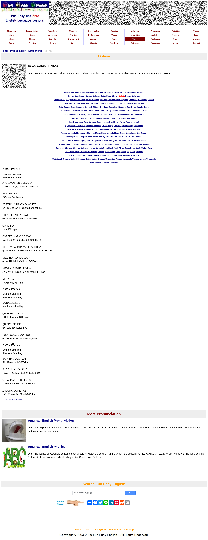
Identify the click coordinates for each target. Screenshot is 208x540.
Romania (136, 141)
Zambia (98, 163)
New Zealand (142, 133)
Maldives (95, 129)
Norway (102, 137)
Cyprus (67, 107)
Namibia (110, 133)
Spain (150, 148)
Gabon (144, 111)
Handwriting (135, 35)
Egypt (146, 107)
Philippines (96, 141)
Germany (82, 115)
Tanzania (139, 152)
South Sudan (141, 148)
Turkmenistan (119, 155)
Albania (78, 92)
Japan (99, 122)
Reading (114, 31)
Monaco (63, 133)
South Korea (130, 148)
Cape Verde (68, 103)
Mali (102, 129)
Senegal (118, 144)
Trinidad (95, 155)
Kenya (122, 122)
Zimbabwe (114, 163)
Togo (84, 155)
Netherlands (131, 133)
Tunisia (103, 155)
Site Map (129, 529)
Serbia (125, 144)
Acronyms (52, 35)
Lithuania (117, 126)
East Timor (131, 107)
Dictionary (134, 43)
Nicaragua (70, 137)
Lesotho (97, 126)
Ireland (134, 118)
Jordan (106, 122)
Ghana (89, 115)
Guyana (140, 115)
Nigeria (84, 137)
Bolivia (122, 96)
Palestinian (129, 137)
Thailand (72, 155)
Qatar (129, 141)
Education (93, 43)
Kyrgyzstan (70, 126)
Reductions (52, 31)
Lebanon (90, 126)
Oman (108, 137)
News (114, 39)
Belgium (96, 96)
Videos (196, 31)
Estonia (97, 111)
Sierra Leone (144, 144)
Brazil (56, 100)
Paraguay (82, 141)
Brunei (62, 100)
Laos (77, 126)
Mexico (131, 129)
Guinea (121, 115)
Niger (78, 137)
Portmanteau (93, 35)
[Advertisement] (104, 517)
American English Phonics (46, 446)
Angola (91, 92)
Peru (89, 141)
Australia (115, 92)
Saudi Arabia (109, 144)
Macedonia (138, 126)
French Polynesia (132, 111)
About (175, 43)
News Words (35, 51)
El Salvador (66, 111)
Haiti (73, 118)
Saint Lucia (71, 144)
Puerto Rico (121, 141)
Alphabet (155, 35)
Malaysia (87, 129)
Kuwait (136, 122)
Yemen (143, 159)
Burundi (103, 100)
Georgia (74, 115)
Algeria (85, 92)
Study (175, 39)
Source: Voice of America (12, 400)
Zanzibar (105, 163)
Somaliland (108, 148)
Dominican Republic (117, 107)
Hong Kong (89, 118)
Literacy (196, 39)
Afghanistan (69, 92)
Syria (118, 152)
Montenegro (81, 133)
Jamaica (92, 122)
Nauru (117, 133)
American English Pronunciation (51, 420)
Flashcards (155, 39)
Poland (105, 141)
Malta (106, 129)
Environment (73, 39)
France (122, 111)
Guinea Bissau (130, 115)
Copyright (101, 529)
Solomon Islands (88, 148)
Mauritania (114, 129)
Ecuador (140, 107)
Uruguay (101, 159)
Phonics (73, 35)
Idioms (12, 35)
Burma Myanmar (92, 100)
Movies (32, 39)
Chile (81, 103)
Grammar (73, 31)
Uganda (128, 155)
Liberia (104, 126)
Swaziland (92, 152)
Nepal (122, 133)
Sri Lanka (69, 152)
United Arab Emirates (61, 159)
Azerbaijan (131, 92)
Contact (196, 43)
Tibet (79, 155)
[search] (97, 492)
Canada (151, 100)
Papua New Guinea (70, 141)
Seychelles (133, 144)
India (111, 118)
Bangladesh (80, 96)
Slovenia (76, 148)
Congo (110, 103)
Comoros (103, 103)
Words (114, 35)
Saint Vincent (81, 144)
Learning (94, 39)
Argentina (99, 92)
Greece (96, 115)
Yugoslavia (151, 159)
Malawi (80, 129)
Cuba (61, 107)
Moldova (138, 129)
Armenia (107, 92)
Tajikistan (131, 152)
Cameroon (142, 100)
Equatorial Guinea (79, 111)
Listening (135, 31)
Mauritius (123, 129)
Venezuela (127, 159)
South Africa (118, 148)
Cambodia (133, 100)
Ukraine (136, 155)
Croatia (141, 103)
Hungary (98, 118)
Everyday (53, 39)
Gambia (67, 115)
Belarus (89, 96)
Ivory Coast (83, 122)
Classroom (11, 31)
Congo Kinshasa (120, 103)
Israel (71, 122)
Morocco (91, 133)
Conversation (93, 31)
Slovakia (68, 148)
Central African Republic (117, 100)
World (11, 43)
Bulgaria (69, 100)
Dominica (104, 107)
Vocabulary (155, 31)
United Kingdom (78, 159)
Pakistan (115, 137)
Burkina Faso (79, 100)
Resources (155, 43)
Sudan (76, 152)
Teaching (114, 43)
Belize (103, 96)
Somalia (99, 148)
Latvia (83, 126)
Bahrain (71, 96)
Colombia (94, 103)
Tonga (89, 155)
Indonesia (118, 118)
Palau (121, 137)
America (32, 43)
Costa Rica (132, 103)
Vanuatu (119, 159)
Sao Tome (99, 144)
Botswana (136, 96)
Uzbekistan (110, 159)
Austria (123, 92)
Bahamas (140, 92)
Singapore (60, 148)
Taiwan (123, 152)
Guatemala (112, 115)
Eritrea (90, 111)
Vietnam (135, 159)
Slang (32, 35)
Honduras (80, 118)
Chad (76, 103)
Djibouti (96, 107)
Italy (76, 122)
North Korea (93, 137)
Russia (143, 141)
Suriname (83, 152)
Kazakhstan (114, 122)
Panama (138, 137)
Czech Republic (77, 107)
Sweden (101, 152)
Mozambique (100, 133)
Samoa (91, 144)
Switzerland (110, 152)
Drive (73, 43)
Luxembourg (127, 126)
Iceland (106, 118)
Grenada (103, 115)
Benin (108, 96)
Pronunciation (32, 31)
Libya (110, 126)
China (86, 103)
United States (91, 159)
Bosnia (128, 96)
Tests (196, 35)
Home (4, 51)
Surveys (175, 35)
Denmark (88, 107)
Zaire (92, 163)
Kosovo (129, 122)
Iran (124, 118)
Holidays (11, 39)
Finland (115, 111)
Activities (176, 31)
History (53, 43)
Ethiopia (104, 111)
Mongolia (72, 133)
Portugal (112, 141)
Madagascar (71, 129)
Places (135, 39)
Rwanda (61, 144)
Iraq (129, 118)
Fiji (110, 111)
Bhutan (115, 96)
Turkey (110, 155)
